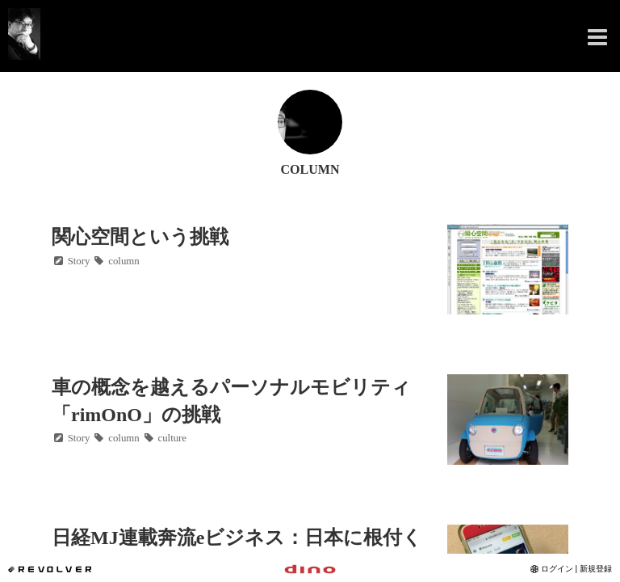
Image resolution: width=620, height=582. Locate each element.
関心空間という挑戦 (140, 236)
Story (71, 261)
